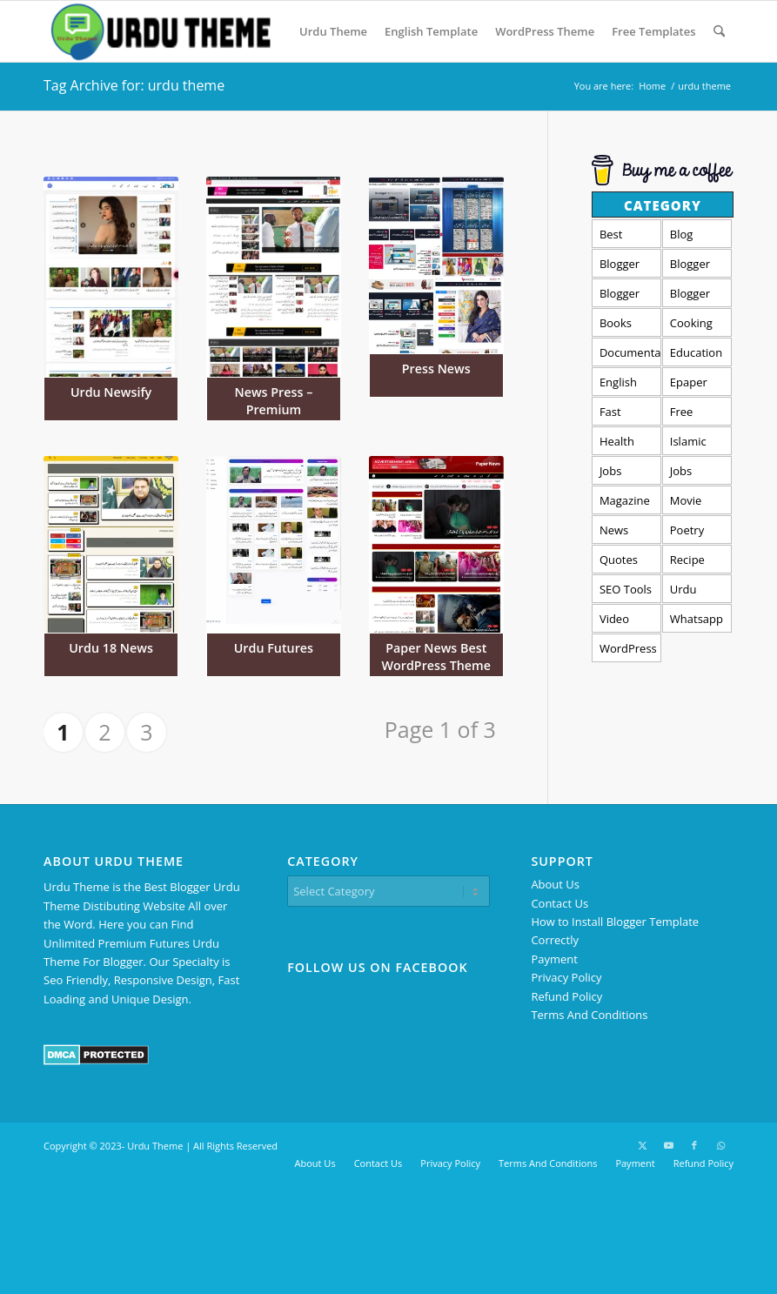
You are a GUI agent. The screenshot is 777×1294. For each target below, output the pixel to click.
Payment (554, 959)
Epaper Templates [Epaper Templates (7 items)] (697, 385)
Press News (436, 368)
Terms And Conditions (589, 1014)
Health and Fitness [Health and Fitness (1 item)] (617, 444)
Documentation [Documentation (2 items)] (630, 352)
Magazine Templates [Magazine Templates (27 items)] (626, 503)
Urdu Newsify (110, 392)
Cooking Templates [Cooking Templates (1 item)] (697, 326)
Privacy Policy (566, 977)
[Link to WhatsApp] (720, 1145)
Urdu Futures (273, 648)
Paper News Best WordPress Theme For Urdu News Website (436, 674)
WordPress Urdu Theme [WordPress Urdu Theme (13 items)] (628, 651)
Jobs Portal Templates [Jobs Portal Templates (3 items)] (626, 474)
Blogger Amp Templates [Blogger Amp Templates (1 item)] (626, 267)
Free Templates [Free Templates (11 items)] (697, 415)
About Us (555, 884)
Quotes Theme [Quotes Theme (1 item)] (618, 562)
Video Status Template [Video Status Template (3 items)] (624, 622)
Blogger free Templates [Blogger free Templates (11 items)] (626, 296)
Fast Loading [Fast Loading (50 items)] (620, 415)
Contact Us (559, 903)
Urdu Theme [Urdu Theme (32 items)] (688, 592)
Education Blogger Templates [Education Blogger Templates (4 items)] (697, 355)
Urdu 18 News (111, 648)
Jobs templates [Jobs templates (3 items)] (696, 474)
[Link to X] (642, 1145)
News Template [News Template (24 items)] (624, 533)
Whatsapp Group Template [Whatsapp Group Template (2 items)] (696, 622)
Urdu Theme (155, 1145)
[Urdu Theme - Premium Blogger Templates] (159, 31)
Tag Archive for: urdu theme (134, 85)
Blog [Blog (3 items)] (681, 234)
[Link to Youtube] (668, 1145)
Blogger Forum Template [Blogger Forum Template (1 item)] (695, 267)
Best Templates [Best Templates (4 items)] (626, 237)
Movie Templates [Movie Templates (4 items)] (697, 503)
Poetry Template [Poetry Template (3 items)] (695, 533)
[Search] (719, 31)
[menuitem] (333, 31)
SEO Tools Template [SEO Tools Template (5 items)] (625, 592)
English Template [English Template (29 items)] (624, 385)
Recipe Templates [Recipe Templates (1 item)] (697, 562)
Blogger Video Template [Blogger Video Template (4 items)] (695, 296)
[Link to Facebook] (694, 1145)
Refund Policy (566, 996)
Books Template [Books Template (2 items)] (624, 326)
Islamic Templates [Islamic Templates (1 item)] (697, 444)
